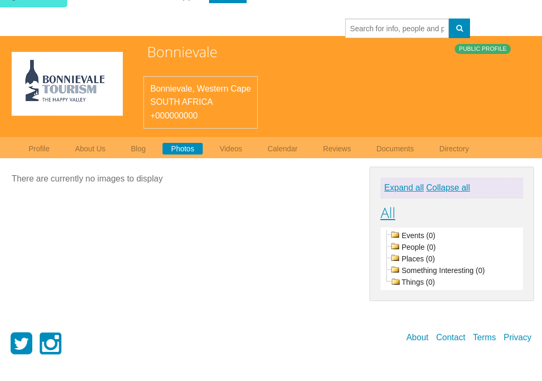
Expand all (404, 187)
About (417, 337)
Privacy (517, 337)
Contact (450, 337)
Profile (39, 148)
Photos (182, 148)
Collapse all (448, 187)
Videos (231, 148)
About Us (90, 148)
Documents (395, 148)
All (388, 212)
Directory (454, 148)
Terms (484, 337)
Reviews (337, 148)
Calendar (282, 148)
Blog (138, 148)
